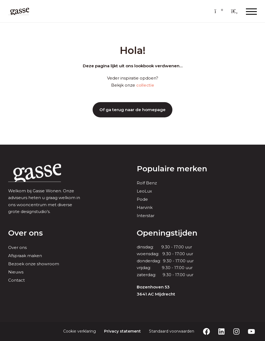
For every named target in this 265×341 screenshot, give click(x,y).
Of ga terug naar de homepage (132, 109)
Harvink (145, 207)
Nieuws (15, 272)
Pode (142, 199)
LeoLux (144, 191)
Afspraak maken (25, 255)
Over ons (17, 247)
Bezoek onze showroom (33, 263)
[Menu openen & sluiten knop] (251, 11)
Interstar (145, 215)
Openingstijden (167, 233)
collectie (145, 85)
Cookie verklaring (79, 331)
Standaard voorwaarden (171, 331)
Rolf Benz (147, 182)
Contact (16, 280)
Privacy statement (122, 331)
